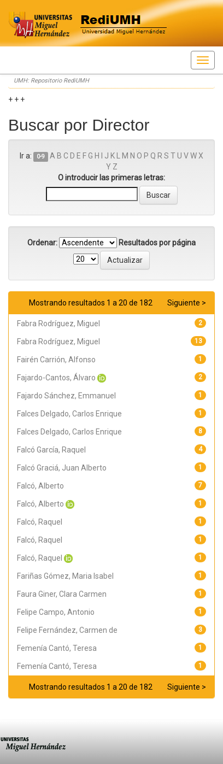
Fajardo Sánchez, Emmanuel (66, 395)
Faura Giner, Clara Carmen (62, 594)
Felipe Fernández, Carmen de (67, 630)
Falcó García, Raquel (51, 449)
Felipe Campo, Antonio (56, 612)
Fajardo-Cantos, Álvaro (56, 377)
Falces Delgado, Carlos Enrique (69, 413)
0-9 (41, 156)
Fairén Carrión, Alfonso (56, 359)
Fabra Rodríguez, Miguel (58, 323)
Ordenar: (42, 242)
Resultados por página (157, 242)
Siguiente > (186, 302)
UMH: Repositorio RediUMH (51, 80)
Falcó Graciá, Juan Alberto (62, 467)
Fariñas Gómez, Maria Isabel (65, 576)
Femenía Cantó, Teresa (57, 648)
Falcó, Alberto (40, 485)
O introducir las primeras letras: (111, 177)
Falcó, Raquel (39, 522)
